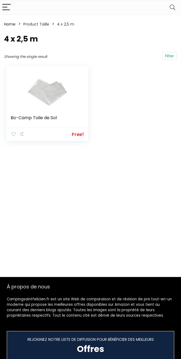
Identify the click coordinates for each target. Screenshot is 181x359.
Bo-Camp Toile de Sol (34, 118)
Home (9, 24)
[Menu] (6, 7)
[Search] (172, 7)
